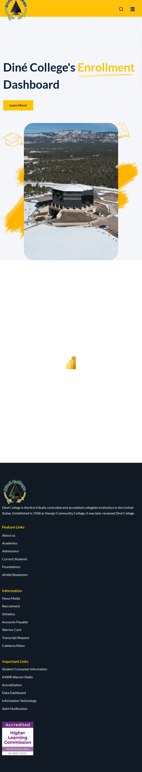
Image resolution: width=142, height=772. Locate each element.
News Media (11, 598)
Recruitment (11, 606)
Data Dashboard (14, 693)
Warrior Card (11, 630)
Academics (10, 543)
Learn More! (18, 105)
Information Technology (19, 701)
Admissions (10, 551)
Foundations (11, 567)
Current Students (14, 559)
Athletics (8, 614)
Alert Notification (14, 708)
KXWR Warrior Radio (17, 677)
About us (8, 535)
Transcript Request (15, 638)
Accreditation (12, 685)
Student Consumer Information (24, 669)
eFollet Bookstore (15, 575)
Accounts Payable (15, 622)
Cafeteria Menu (13, 646)
